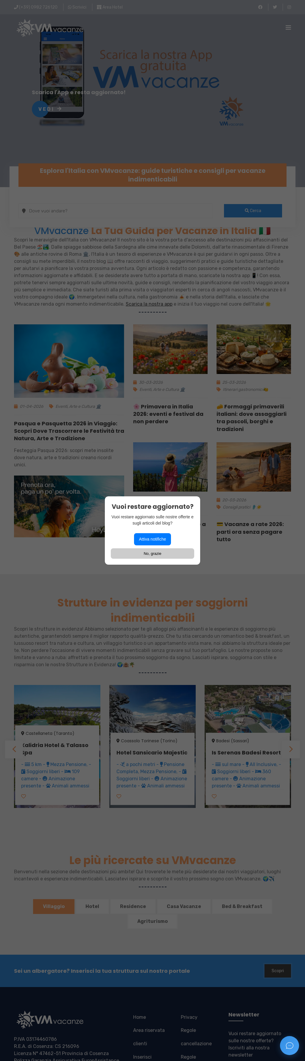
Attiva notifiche (152, 539)
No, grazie (152, 553)
